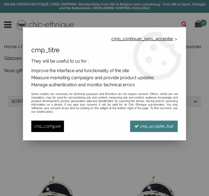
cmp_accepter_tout (153, 126)
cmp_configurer (47, 126)
